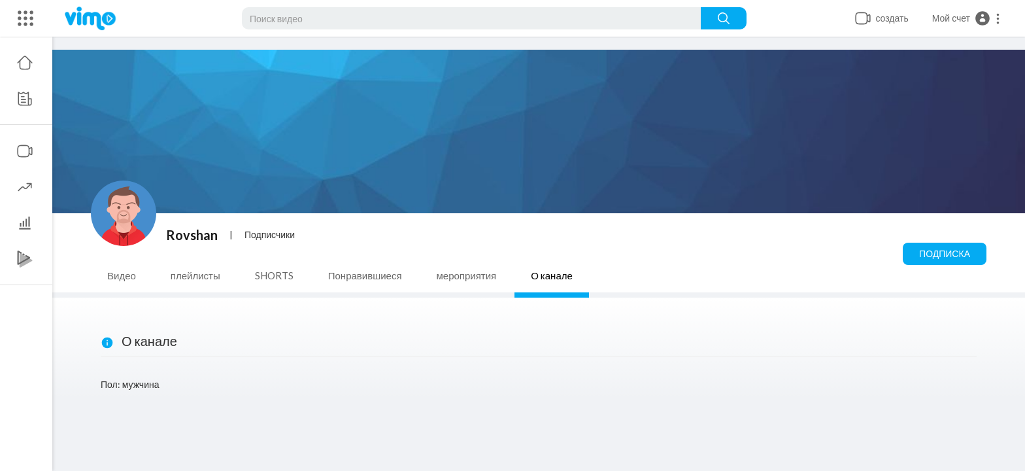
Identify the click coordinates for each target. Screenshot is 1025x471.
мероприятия (467, 275)
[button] (966, 18)
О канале (552, 275)
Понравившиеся (365, 275)
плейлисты (195, 275)
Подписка (944, 253)
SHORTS (274, 275)
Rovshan (192, 235)
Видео (121, 275)
